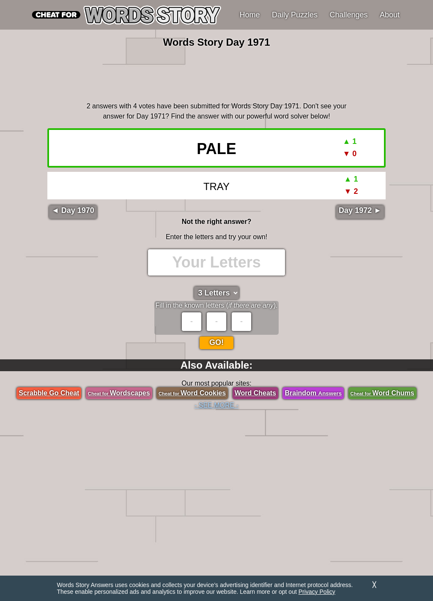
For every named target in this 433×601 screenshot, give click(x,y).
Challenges (349, 15)
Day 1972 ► (360, 210)
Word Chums (382, 393)
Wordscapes (119, 393)
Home (250, 15)
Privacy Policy (317, 591)
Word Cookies (192, 393)
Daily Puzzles (295, 15)
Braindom (313, 393)
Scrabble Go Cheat (49, 393)
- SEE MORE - (216, 405)
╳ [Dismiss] (374, 585)
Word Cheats (255, 393)
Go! (216, 342)
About (390, 15)
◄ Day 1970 (73, 210)
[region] (216, 74)
